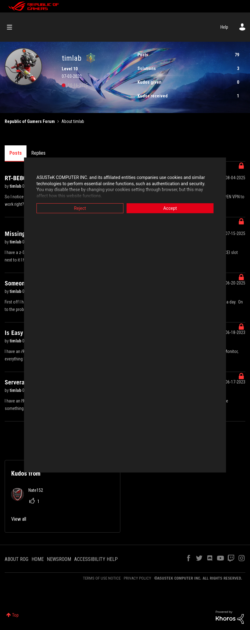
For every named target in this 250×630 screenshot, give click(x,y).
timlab (16, 186)
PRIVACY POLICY (137, 578)
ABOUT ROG (16, 559)
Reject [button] (80, 208)
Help (224, 27)
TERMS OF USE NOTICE (102, 578)
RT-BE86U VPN (24, 178)
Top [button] (15, 615)
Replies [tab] (38, 153)
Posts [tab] (15, 153)
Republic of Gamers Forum (30, 121)
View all (18, 519)
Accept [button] (170, 208)
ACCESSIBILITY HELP (96, 559)
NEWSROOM (59, 559)
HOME (37, 559)
